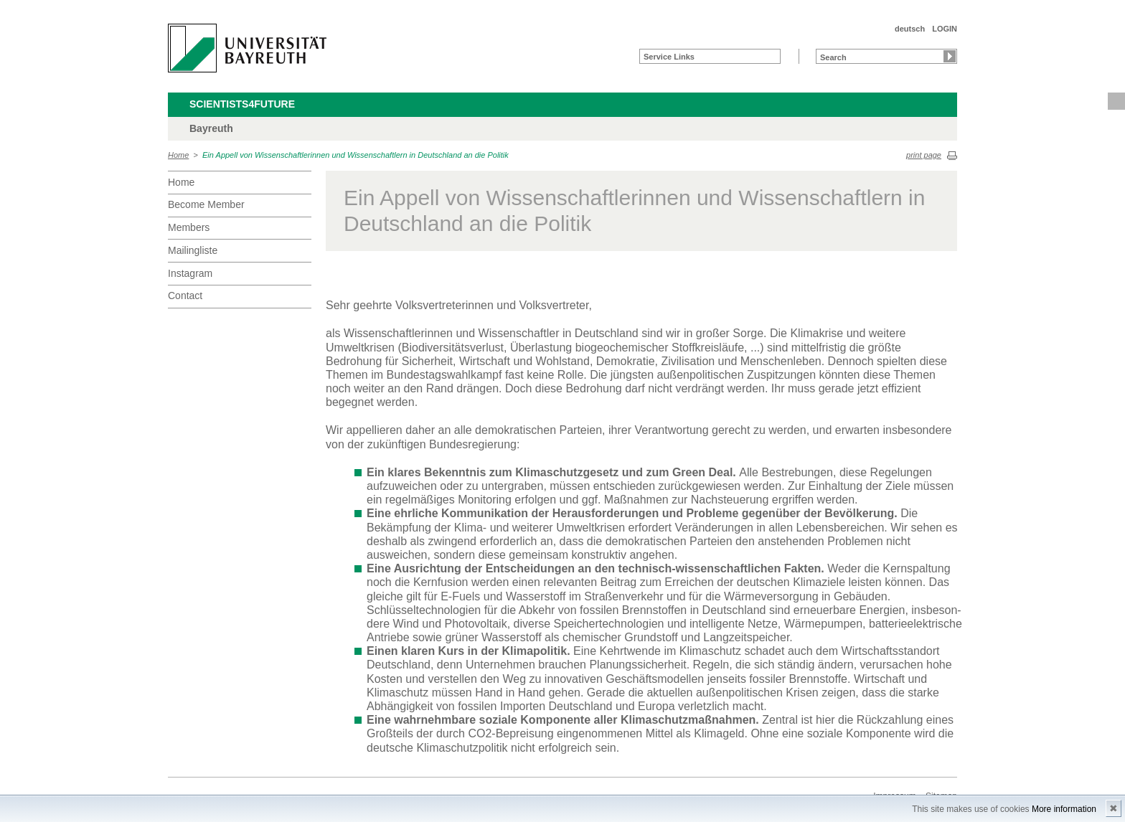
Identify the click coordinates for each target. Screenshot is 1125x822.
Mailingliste (192, 250)
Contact (185, 295)
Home (178, 155)
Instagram (190, 273)
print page (923, 155)
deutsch (910, 28)
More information (1064, 809)
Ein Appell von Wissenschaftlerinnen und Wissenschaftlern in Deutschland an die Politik (355, 155)
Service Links (669, 56)
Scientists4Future (242, 104)
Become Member (206, 204)
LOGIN (944, 28)
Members (189, 227)
